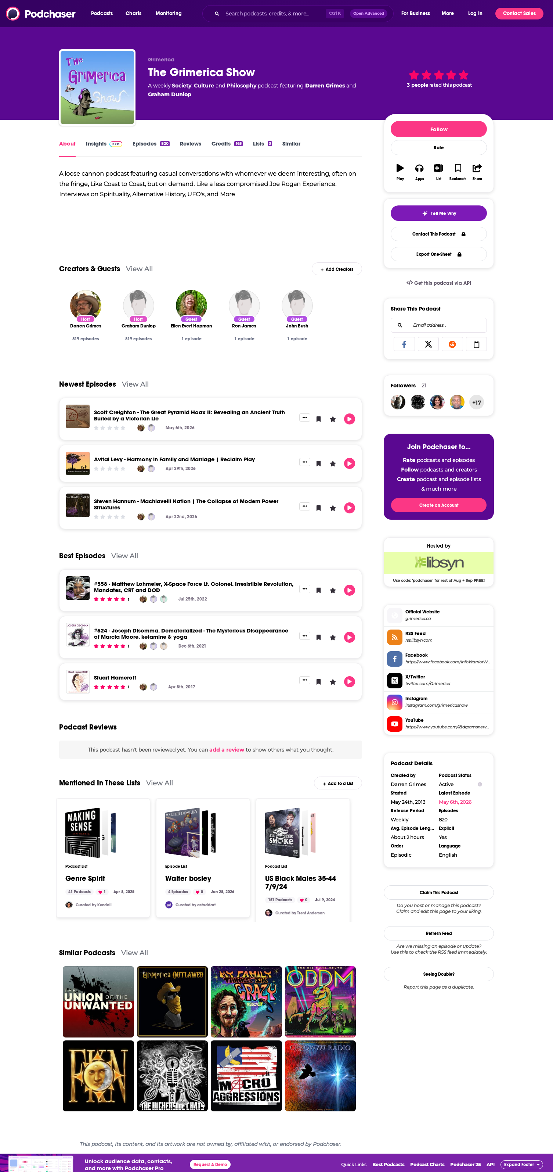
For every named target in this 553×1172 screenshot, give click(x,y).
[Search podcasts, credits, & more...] (274, 13)
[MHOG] (418, 402)
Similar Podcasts (87, 952)
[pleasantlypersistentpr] (437, 402)
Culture (204, 85)
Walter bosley (188, 879)
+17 (476, 402)
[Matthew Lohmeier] (163, 599)
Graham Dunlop (169, 94)
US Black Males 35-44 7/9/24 (300, 883)
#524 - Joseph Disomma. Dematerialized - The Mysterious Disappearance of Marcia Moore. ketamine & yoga (191, 633)
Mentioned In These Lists (99, 783)
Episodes (151, 143)
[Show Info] (480, 784)
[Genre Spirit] (90, 832)
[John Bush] (297, 305)
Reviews (190, 143)
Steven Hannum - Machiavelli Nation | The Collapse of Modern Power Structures (186, 504)
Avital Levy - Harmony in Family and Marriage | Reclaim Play (174, 459)
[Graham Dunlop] (138, 305)
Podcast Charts (427, 1164)
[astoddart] (169, 904)
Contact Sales (519, 13)
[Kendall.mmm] (69, 904)
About (67, 143)
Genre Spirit (85, 879)
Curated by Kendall (94, 905)
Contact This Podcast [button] (439, 234)
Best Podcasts (388, 1164)
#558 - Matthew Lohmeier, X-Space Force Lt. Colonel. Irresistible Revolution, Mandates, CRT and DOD (193, 587)
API (491, 1164)
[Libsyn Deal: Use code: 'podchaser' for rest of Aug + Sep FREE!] (439, 567)
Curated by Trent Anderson (300, 913)
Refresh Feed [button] (439, 933)
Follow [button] (439, 129)
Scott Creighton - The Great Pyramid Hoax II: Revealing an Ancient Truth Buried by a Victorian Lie (189, 415)
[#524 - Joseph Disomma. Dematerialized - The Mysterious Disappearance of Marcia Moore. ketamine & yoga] (78, 634)
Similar (291, 143)
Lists (262, 143)
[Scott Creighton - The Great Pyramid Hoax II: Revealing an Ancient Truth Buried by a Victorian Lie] (78, 416)
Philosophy (241, 85)
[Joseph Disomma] (163, 646)
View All (139, 269)
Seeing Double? (439, 974)
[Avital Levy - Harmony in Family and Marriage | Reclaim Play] (78, 463)
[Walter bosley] (190, 832)
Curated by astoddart (196, 905)
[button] (104, 13)
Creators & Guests (89, 268)
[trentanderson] (268, 913)
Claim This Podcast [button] (439, 892)
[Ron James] (244, 305)
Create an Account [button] (439, 505)
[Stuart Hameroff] (78, 681)
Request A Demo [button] (210, 1164)
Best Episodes (82, 555)
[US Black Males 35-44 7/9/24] (290, 832)
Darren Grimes (325, 85)
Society (181, 85)
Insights (104, 143)
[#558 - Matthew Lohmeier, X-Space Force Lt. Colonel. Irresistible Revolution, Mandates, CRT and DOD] (78, 588)
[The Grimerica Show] (97, 87)
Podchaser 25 (465, 1164)
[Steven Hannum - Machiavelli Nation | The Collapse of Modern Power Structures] (78, 505)
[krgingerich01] (398, 402)
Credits (227, 143)
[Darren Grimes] (85, 305)
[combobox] (297, 13)
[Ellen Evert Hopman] (191, 305)
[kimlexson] (457, 402)
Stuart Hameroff (115, 677)
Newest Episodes (87, 384)
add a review (226, 749)
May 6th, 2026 (455, 802)
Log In (475, 13)
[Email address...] (439, 325)
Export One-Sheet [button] (439, 254)
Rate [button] (439, 148)
